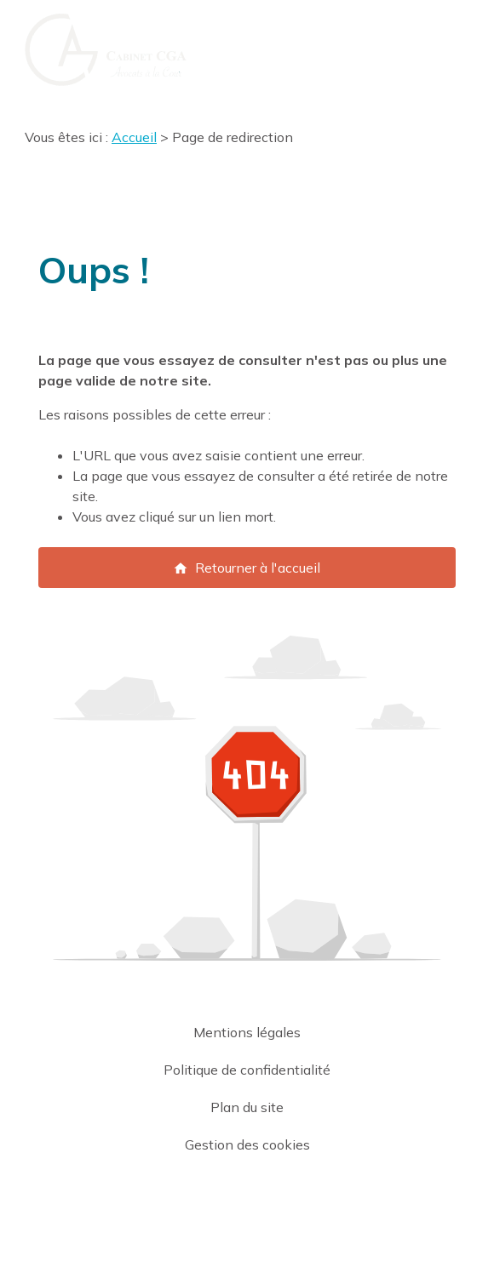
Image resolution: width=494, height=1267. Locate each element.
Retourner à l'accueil (246, 567)
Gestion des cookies (247, 1144)
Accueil (134, 137)
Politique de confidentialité (247, 1069)
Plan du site (247, 1107)
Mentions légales (247, 1032)
